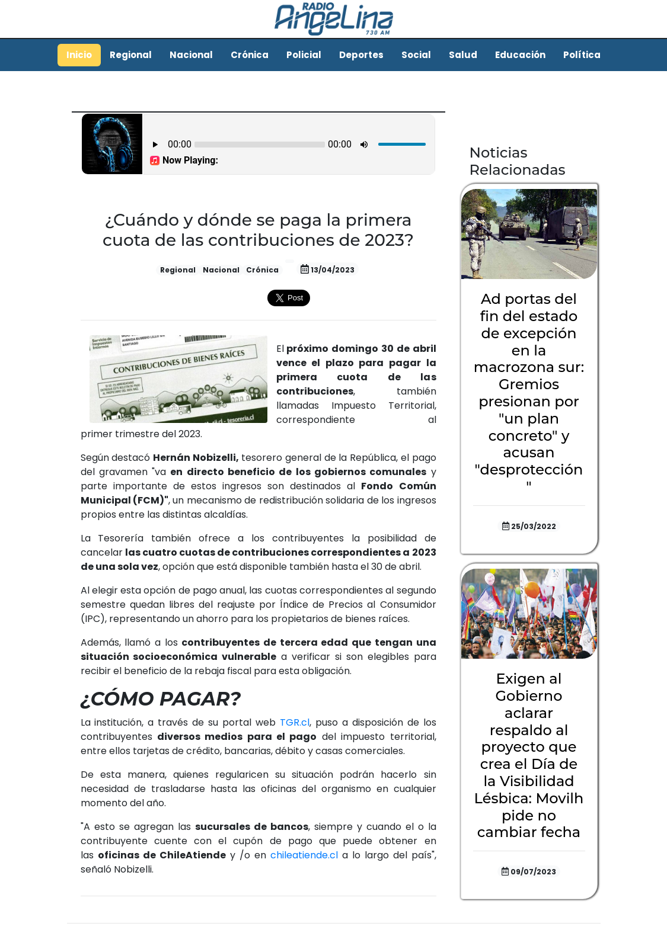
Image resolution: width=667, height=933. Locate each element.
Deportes (361, 55)
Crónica (250, 55)
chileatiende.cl (304, 855)
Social (416, 55)
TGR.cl (294, 722)
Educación (520, 55)
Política (582, 55)
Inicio (79, 55)
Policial (303, 55)
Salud (463, 55)
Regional (131, 55)
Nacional (191, 55)
